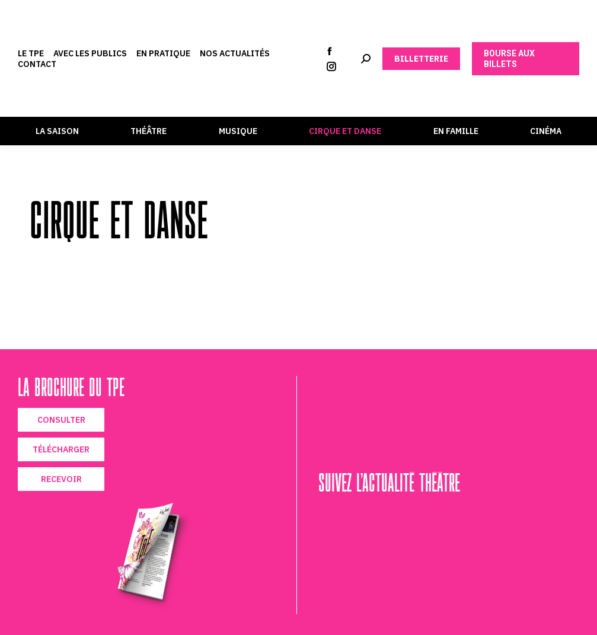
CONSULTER (61, 419)
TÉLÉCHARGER (61, 449)
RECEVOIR (61, 479)
